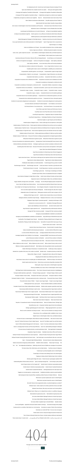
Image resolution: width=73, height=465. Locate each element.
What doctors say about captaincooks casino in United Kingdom (49, 377)
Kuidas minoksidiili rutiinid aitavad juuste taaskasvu (33, 229)
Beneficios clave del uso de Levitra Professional (52, 39)
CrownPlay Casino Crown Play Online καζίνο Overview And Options (48, 111)
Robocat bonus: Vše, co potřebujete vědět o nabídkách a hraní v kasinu (47, 313)
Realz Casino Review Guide (56, 299)
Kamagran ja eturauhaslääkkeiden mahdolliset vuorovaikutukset (49, 213)
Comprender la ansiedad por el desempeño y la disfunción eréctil (49, 82)
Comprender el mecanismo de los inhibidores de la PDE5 (26, 79)
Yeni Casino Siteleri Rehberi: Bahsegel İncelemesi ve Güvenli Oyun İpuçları (47, 396)
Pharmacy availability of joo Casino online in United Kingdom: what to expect (46, 267)
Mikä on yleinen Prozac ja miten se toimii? (53, 243)
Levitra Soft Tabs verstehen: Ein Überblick (53, 238)
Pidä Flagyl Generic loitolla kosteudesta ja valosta (26, 270)
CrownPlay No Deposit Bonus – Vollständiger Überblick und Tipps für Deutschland (45, 117)
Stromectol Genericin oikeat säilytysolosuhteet (52, 340)
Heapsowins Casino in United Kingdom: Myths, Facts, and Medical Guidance (46, 178)
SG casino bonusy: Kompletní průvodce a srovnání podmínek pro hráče (33, 329)
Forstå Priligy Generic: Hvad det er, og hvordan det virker (50, 168)
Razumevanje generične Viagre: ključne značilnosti (51, 289)
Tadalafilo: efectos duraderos (42, 342)
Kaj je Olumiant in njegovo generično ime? (31, 208)
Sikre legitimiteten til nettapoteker (55, 329)
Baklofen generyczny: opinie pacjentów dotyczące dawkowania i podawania (46, 36)
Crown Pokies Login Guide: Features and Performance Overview (49, 109)
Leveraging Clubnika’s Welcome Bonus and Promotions (51, 232)
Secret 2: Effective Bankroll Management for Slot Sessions (27, 323)
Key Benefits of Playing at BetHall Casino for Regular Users (50, 219)
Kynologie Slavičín (14, 4)
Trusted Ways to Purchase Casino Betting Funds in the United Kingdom (47, 353)
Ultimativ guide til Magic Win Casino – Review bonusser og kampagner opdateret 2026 (44, 358)
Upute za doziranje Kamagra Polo (41, 361)
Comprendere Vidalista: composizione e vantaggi (52, 84)
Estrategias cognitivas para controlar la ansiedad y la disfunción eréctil (47, 144)
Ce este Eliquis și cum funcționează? (54, 58)
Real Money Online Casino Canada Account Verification (51, 297)
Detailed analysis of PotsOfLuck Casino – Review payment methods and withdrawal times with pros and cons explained (38, 125)
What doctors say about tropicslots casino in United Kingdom (49, 380)
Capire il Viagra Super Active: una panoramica (52, 41)
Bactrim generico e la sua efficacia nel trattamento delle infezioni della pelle (46, 33)
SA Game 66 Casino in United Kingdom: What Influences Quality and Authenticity (33, 318)
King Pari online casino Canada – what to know (52, 224)
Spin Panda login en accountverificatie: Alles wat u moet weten (49, 337)
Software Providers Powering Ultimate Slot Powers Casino (23, 337)
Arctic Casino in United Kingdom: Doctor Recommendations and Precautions (27, 25)
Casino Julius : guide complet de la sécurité (21, 52)
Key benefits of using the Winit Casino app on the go (51, 221)
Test (61, 342)
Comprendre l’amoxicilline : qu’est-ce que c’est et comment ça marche (48, 87)
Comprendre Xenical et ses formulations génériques (51, 92)
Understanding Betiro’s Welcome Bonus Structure (24, 361)
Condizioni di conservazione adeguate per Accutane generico (23, 101)
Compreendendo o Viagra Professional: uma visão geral (50, 74)
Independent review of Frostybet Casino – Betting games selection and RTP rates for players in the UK (41, 192)
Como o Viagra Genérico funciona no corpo (53, 66)
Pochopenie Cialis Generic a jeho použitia (39, 275)
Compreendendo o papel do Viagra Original (53, 71)
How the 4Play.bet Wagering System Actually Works (51, 181)
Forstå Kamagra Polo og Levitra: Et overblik (53, 162)
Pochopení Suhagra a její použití (39, 272)
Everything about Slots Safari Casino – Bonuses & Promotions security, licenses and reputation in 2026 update (39, 146)
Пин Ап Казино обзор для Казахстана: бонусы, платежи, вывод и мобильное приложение (43, 415)
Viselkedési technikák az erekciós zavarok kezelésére (51, 372)
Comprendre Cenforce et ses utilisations (24, 87)
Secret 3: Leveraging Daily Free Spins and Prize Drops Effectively (27, 326)
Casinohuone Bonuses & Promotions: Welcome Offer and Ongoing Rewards (30, 58)
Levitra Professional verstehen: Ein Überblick (35, 238)
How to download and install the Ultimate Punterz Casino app (49, 184)
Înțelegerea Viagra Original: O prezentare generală (37, 200)
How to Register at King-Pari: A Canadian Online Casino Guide (49, 187)
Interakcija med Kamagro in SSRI (55, 200)
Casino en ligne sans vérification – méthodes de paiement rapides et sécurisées (46, 50)
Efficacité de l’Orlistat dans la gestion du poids (32, 138)
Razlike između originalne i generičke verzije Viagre (51, 286)
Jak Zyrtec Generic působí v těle (55, 205)
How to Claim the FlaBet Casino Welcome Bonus (26, 184)
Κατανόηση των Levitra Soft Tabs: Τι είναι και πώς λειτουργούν (49, 409)
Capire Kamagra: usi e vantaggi (55, 44)
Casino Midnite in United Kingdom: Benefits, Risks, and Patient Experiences (47, 52)
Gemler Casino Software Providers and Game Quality (51, 176)
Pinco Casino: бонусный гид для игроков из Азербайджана (49, 270)
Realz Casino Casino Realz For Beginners (41, 299)
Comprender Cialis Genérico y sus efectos (35, 76)
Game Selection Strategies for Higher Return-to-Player (28, 176)
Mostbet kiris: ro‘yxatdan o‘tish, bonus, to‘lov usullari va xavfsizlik (26, 251)
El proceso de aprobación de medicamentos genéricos (24, 141)
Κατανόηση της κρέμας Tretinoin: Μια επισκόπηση (51, 407)
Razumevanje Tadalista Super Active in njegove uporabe (27, 291)
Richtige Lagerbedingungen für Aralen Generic (35, 307)
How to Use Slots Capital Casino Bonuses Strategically (32, 189)
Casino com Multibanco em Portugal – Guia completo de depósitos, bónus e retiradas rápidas (43, 47)
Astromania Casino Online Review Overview (53, 25)
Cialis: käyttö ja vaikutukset (56, 60)
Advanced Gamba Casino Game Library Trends (52, 17)
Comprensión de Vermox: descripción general (52, 98)
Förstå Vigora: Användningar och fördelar (53, 170)
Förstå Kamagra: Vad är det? (20, 165)
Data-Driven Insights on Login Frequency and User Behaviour (49, 119)
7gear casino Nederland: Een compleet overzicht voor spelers (34, 9)
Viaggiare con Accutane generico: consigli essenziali (28, 372)
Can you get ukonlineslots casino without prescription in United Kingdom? (27, 41)
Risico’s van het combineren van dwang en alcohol (30, 310)
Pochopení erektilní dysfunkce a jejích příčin (22, 272)
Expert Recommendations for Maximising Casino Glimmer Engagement (47, 152)
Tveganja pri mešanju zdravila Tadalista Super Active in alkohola (49, 356)
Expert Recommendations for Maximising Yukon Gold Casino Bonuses (47, 154)
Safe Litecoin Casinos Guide (56, 318)
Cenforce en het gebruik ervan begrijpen (24, 60)
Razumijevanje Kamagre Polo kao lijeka (32, 294)
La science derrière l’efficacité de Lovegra (53, 229)
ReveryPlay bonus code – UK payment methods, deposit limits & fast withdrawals (45, 305)
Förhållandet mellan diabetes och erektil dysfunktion (32, 162)
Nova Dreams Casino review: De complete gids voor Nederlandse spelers (31, 259)
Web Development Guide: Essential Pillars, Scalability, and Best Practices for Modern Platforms (38, 375)
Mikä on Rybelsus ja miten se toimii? (20, 243)
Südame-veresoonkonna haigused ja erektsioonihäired (24, 342)
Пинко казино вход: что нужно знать (20, 418)
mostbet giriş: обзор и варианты (55, 248)
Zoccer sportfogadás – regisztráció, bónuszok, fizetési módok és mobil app (30, 404)
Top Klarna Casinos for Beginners (55, 348)
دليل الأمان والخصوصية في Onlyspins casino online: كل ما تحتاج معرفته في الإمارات (46, 418)
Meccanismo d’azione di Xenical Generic (54, 240)
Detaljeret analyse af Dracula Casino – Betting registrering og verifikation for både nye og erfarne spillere (41, 133)
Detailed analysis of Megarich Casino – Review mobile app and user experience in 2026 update (43, 122)
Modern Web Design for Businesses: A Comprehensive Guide (35, 248)
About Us (40, 17)
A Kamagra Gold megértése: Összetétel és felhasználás (27, 12)
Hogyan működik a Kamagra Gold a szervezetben (24, 181)
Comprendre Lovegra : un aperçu (26, 90)
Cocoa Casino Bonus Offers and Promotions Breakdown (50, 63)
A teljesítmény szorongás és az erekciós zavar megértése (50, 15)
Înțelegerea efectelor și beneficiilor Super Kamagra (29, 197)
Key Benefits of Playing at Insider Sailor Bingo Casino (29, 221)
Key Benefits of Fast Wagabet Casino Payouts (28, 219)
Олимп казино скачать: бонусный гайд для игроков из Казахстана (47, 412)
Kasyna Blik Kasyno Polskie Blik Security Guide (52, 216)
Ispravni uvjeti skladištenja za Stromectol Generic (38, 205)
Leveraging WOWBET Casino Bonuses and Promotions (51, 235)
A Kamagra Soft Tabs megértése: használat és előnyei (26, 15)
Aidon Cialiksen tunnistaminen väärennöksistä (35, 20)
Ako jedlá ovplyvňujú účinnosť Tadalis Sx (54, 20)
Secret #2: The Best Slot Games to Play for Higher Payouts (27, 321)
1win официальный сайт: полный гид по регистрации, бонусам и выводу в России (44, 7)
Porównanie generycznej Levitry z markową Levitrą (36, 278)
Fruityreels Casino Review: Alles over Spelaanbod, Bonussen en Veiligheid (47, 173)
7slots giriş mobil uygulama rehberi (55, 9)
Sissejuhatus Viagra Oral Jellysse (34, 332)
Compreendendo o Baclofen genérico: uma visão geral (32, 71)
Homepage (37, 181)
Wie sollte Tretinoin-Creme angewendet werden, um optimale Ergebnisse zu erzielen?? (44, 383)
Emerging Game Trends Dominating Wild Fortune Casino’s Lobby (49, 141)
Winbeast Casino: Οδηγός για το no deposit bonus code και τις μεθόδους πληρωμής (44, 391)
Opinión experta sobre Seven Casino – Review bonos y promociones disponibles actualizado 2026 (42, 262)
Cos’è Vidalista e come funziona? (55, 103)
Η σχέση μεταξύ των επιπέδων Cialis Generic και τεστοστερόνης (26, 407)
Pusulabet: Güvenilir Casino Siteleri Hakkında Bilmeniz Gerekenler (27, 286)
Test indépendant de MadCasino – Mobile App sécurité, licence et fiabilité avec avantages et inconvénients (40, 345)
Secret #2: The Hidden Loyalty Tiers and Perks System (51, 321)
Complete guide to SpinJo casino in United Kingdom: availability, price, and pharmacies (44, 68)
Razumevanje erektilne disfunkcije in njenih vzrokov (30, 289)
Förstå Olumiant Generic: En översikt (30, 168)
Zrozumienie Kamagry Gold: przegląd (54, 404)
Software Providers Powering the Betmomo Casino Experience (25, 334)
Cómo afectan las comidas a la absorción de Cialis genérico (31, 66)
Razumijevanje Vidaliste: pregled (31, 297)
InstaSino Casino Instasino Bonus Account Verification (51, 195)
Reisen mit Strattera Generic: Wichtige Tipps (53, 302)
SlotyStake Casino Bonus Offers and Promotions (52, 332)
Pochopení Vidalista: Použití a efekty (22, 275)
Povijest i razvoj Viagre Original (42, 281)
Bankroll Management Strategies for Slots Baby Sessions (29, 39)
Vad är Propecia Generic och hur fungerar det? (30, 364)
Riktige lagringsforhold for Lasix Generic (54, 307)
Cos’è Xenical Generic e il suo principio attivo (33, 106)
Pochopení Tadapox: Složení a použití (54, 272)
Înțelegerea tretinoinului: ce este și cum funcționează (51, 197)
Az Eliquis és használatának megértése (54, 31)
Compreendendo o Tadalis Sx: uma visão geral (28, 74)
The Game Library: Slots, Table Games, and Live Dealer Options (34, 348)
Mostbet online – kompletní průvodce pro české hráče (51, 251)
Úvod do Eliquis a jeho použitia (55, 361)
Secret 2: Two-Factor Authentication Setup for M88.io (51, 323)
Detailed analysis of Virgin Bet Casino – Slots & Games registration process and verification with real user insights (39, 130)
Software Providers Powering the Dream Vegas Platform (50, 334)
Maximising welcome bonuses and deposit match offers (33, 240)
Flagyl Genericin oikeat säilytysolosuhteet (35, 160)
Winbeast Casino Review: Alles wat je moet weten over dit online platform (47, 388)
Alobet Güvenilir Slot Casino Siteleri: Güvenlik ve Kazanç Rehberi (49, 23)
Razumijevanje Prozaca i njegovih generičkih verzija (51, 294)
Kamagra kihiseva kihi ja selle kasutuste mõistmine (51, 208)
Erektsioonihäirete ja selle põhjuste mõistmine (22, 144)
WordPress (59, 460)
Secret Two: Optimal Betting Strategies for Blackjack (51, 326)
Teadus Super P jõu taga (54, 342)
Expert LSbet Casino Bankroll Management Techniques (51, 149)
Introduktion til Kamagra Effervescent (54, 203)
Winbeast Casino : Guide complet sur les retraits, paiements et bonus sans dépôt (45, 385)
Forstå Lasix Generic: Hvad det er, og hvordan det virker (51, 165)
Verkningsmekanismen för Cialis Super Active (52, 369)
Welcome (60, 375)
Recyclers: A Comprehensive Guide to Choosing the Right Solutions (29, 302)
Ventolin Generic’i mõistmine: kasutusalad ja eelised (51, 364)
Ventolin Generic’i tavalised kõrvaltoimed (53, 366)
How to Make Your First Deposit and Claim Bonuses (25, 187)
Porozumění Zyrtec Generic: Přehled (54, 278)
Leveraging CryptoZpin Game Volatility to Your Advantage (27, 235)
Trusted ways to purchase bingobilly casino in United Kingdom (49, 350)
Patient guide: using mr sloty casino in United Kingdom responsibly (48, 264)
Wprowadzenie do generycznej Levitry (37, 393)
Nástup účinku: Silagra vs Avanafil (34, 254)
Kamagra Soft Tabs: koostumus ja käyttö (36, 211)
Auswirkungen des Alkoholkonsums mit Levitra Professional (33, 31)
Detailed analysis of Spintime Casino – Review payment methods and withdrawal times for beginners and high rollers (38, 127)
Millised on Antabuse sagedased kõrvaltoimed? (25, 246)
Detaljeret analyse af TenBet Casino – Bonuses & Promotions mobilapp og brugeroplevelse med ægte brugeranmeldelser (37, 135)
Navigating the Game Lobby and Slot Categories (52, 254)
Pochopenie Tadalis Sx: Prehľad (55, 275)
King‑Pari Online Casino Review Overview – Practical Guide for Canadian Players (46, 227)
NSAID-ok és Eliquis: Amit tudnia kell (54, 259)
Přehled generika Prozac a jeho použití (32, 283)
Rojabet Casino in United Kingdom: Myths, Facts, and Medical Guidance (47, 315)
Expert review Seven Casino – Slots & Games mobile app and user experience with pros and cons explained (40, 157)
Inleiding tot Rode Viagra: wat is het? (31, 195)
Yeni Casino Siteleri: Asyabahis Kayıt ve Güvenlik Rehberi (42, 401)
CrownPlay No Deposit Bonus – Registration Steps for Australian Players (47, 114)
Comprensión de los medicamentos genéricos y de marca (50, 95)
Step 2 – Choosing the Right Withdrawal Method (32, 340)
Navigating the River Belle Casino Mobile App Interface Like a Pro (49, 256)
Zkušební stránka (58, 401)
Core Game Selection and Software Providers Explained (36, 103)
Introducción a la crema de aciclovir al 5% (37, 203)
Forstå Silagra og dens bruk (38, 170)
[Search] (43, 448)
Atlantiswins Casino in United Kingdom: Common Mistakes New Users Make (46, 28)
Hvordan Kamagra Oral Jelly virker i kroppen (53, 189)
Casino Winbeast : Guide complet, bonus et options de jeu (50, 55)
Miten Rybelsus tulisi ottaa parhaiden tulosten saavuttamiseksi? (49, 246)
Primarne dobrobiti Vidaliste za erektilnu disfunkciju (51, 283)
